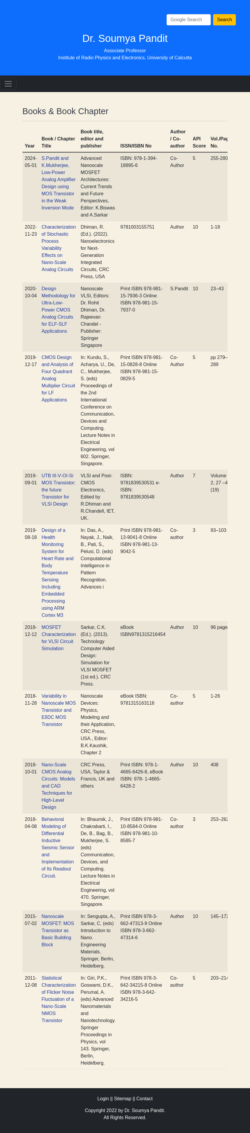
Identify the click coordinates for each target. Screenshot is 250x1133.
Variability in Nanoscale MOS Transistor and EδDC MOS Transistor (59, 710)
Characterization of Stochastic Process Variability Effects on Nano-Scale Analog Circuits (59, 248)
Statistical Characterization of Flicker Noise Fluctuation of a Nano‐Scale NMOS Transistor (59, 999)
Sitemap (122, 1098)
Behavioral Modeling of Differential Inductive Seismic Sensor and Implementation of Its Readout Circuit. (58, 847)
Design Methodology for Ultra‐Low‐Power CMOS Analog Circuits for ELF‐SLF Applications (58, 310)
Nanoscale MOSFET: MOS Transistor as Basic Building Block (58, 930)
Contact (144, 1098)
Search (224, 19)
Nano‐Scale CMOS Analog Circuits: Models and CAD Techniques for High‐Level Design (58, 786)
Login (103, 1098)
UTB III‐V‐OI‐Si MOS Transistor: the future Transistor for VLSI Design (59, 489)
